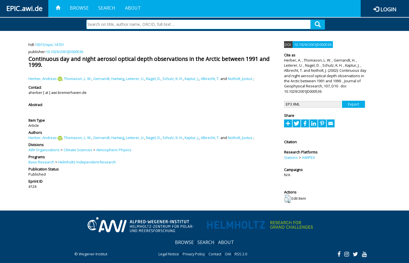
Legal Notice (168, 253)
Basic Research (41, 162)
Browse (79, 8)
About (133, 8)
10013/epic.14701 (49, 44)
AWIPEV (308, 157)
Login (388, 9)
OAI (228, 253)
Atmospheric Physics (114, 149)
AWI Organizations (44, 149)
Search (106, 8)
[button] (287, 199)
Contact (214, 253)
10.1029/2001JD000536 (64, 51)
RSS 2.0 (241, 253)
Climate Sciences (78, 149)
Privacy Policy (194, 253)
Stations (291, 157)
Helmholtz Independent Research (87, 162)
